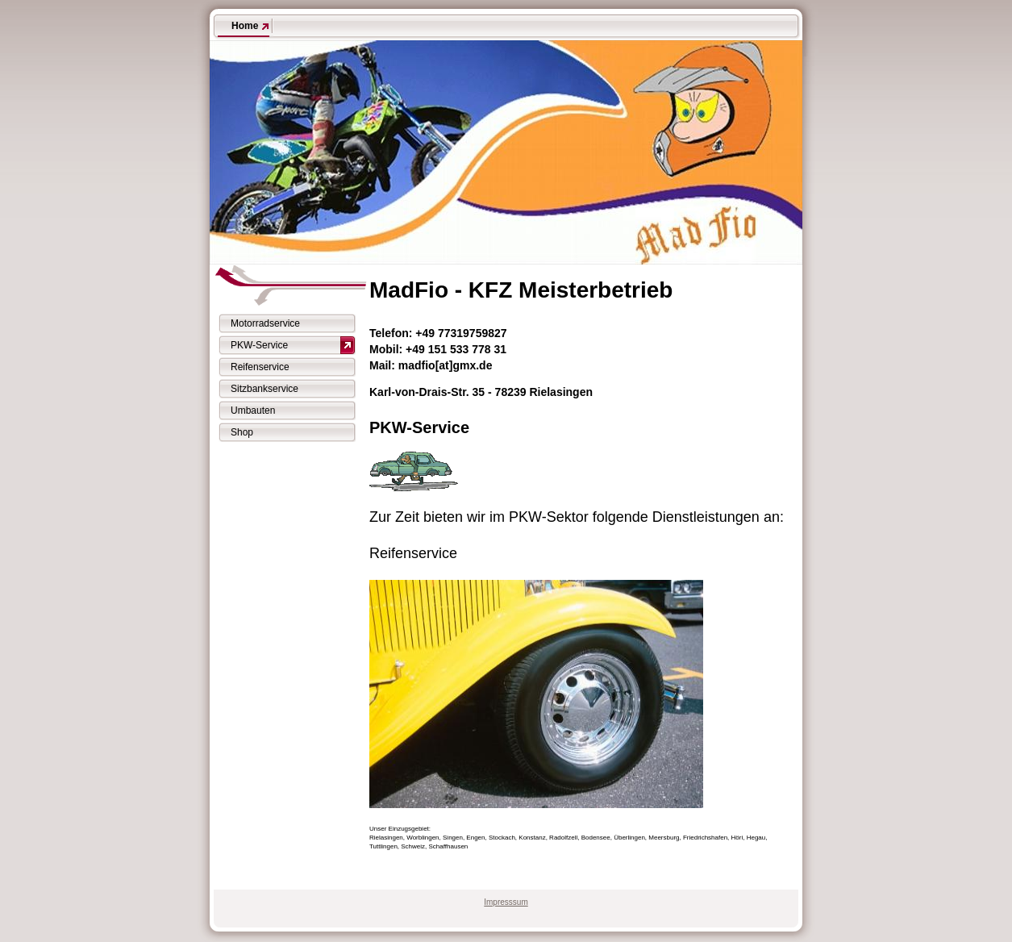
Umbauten (253, 410)
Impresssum (505, 902)
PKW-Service (259, 345)
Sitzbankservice (264, 388)
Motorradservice (265, 323)
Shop (242, 432)
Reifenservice (260, 367)
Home (244, 25)
